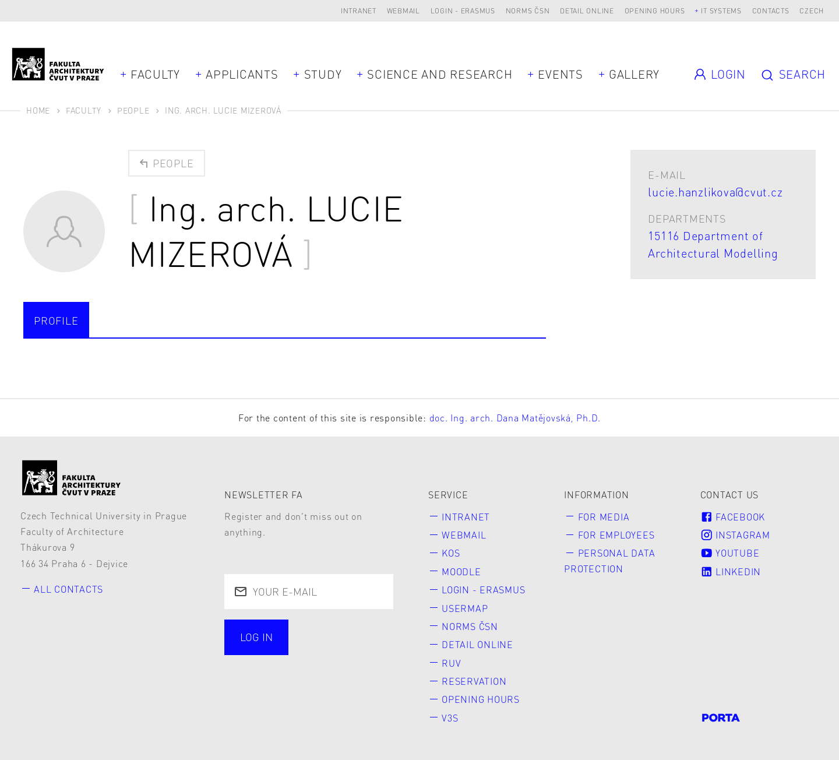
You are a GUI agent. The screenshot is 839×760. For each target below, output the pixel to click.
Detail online (587, 10)
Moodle (461, 571)
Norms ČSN (528, 10)
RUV (451, 663)
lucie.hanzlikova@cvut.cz (715, 191)
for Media (604, 517)
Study (323, 74)
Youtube (730, 553)
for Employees (616, 535)
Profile (56, 320)
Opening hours (655, 10)
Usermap (465, 608)
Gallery (634, 74)
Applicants (242, 74)
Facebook (732, 517)
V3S (450, 718)
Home (38, 110)
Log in (256, 636)
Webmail (403, 10)
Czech (811, 10)
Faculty (155, 74)
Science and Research (439, 74)
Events (560, 74)
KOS (451, 553)
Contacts (770, 10)
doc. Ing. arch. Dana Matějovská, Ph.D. (515, 417)
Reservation (474, 681)
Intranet (358, 10)
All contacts (68, 589)
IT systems (721, 10)
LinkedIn (730, 571)
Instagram (735, 535)
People (133, 110)
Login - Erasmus (463, 10)
